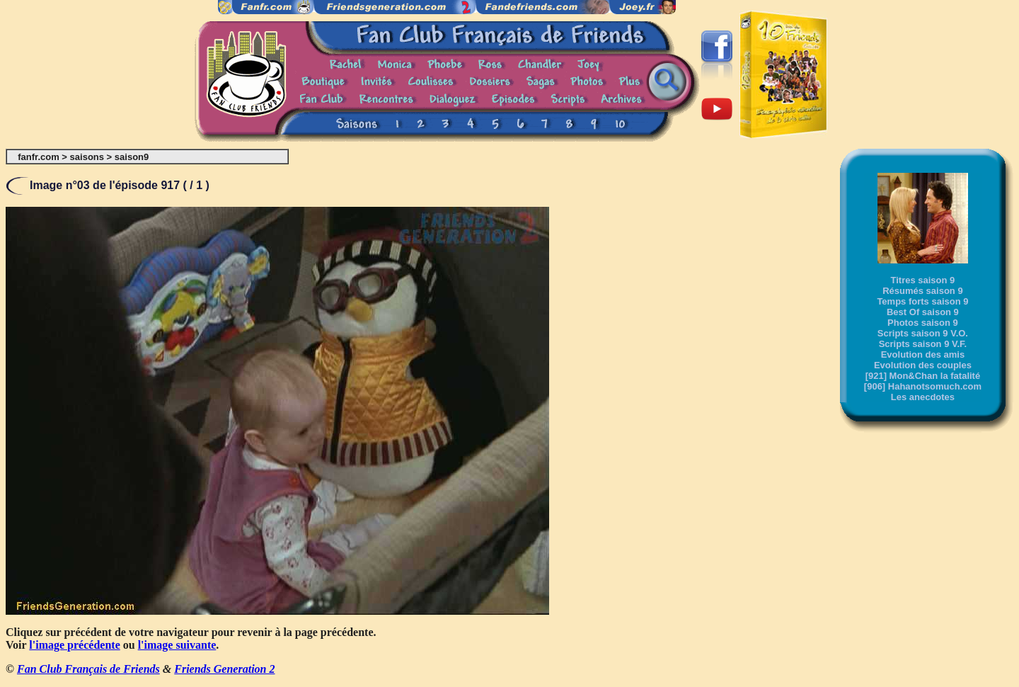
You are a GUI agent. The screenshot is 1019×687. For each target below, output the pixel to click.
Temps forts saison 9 (922, 301)
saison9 (132, 157)
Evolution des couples (923, 365)
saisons (87, 157)
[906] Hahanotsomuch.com (922, 386)
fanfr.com (38, 157)
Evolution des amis (923, 354)
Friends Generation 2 (224, 669)
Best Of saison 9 (923, 312)
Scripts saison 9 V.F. (923, 344)
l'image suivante (177, 645)
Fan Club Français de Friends (88, 669)
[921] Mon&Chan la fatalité (923, 375)
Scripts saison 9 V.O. (922, 333)
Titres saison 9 (923, 280)
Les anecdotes (923, 397)
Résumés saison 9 (922, 290)
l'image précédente (74, 645)
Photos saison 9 (922, 322)
